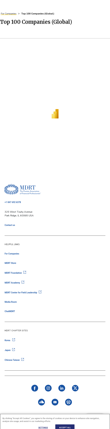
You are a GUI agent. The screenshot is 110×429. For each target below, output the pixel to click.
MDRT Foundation (13, 273)
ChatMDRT (10, 311)
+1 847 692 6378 (13, 202)
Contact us (10, 225)
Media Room (11, 302)
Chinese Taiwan (12, 360)
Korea (8, 340)
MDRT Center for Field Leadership (21, 292)
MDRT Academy (12, 282)
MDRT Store (10, 263)
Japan (8, 350)
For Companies (8, 13)
